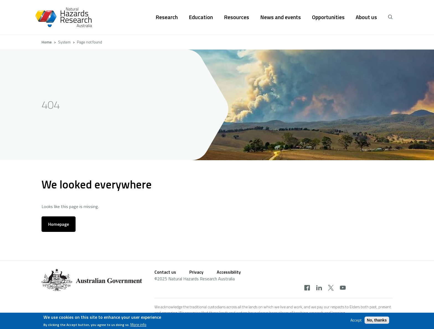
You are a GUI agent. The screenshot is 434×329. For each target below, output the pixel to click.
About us (366, 17)
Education (201, 17)
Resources (236, 17)
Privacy (196, 272)
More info (138, 325)
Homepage (58, 224)
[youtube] (343, 288)
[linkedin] (319, 288)
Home (47, 42)
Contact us (165, 272)
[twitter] (331, 288)
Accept (355, 320)
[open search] (390, 17)
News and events (280, 17)
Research (167, 17)
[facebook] (307, 288)
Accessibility (229, 272)
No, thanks (377, 320)
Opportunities (328, 17)
